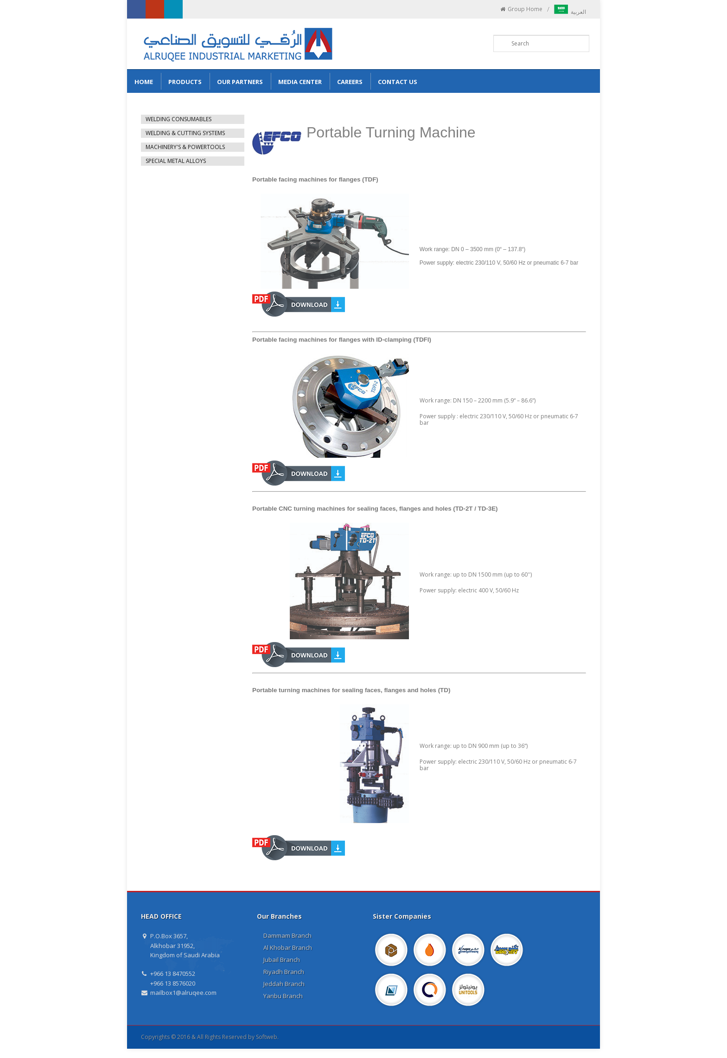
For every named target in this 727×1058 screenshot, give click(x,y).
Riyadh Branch (283, 971)
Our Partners (240, 82)
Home (143, 82)
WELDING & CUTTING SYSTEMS (185, 133)
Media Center (300, 82)
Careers (350, 82)
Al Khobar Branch (287, 947)
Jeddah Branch (284, 984)
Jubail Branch (281, 959)
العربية (570, 12)
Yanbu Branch (283, 996)
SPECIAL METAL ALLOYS (176, 161)
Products (185, 82)
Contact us (397, 82)
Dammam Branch (287, 935)
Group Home (520, 9)
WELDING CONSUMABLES (178, 119)
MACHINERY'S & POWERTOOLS (185, 147)
